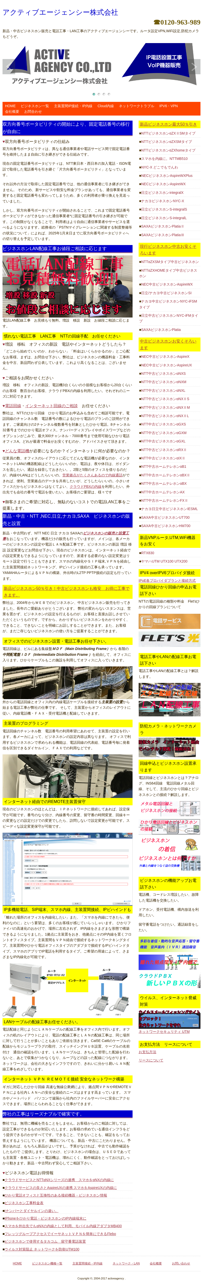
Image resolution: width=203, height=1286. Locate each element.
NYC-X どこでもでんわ (159, 167)
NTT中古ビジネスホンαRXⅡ (164, 450)
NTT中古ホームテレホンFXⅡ (164, 500)
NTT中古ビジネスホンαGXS (163, 424)
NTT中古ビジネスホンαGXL (163, 441)
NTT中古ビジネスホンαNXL (163, 390)
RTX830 (147, 553)
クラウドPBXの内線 (86, 486)
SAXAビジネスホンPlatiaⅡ (162, 226)
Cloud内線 (105, 106)
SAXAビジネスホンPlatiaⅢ (162, 235)
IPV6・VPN (168, 106)
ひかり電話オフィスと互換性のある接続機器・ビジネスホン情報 (56, 1195)
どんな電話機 (17, 451)
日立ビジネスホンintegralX (162, 193)
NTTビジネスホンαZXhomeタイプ (168, 150)
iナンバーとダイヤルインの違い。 (31, 1211)
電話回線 (13, 406)
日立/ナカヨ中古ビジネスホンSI (166, 293)
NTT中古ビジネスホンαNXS (163, 373)
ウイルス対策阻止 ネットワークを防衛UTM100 (42, 1249)
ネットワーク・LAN (126, 1263)
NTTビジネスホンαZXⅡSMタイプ (168, 133)
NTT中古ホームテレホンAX (163, 492)
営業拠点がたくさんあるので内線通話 (92, 475)
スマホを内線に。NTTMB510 (164, 159)
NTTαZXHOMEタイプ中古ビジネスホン (168, 273)
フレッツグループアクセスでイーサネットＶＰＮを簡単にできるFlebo (60, 1234)
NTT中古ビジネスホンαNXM (163, 382)
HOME (10, 106)
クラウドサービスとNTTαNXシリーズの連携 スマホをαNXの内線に (59, 1180)
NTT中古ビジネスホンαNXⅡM (165, 407)
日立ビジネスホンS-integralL (164, 218)
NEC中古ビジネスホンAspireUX (166, 365)
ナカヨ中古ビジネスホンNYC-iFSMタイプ (168, 304)
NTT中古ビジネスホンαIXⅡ (163, 458)
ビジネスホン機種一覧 (47, 1263)
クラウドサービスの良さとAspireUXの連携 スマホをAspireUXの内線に (61, 1188)
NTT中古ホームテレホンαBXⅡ (165, 475)
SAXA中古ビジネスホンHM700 (165, 526)
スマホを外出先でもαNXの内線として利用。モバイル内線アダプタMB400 (63, 1226)
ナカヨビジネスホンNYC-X (162, 201)
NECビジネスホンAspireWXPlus (166, 176)
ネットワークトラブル (136, 106)
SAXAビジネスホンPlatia (161, 330)
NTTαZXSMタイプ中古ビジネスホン (170, 262)
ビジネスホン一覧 (35, 106)
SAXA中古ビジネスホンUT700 (165, 517)
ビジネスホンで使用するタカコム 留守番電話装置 (45, 1241)
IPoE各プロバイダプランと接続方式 (167, 581)
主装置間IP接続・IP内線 (73, 106)
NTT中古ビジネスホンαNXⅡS (165, 399)
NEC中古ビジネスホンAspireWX (167, 284)
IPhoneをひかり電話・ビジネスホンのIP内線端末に (45, 1218)
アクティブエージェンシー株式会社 (60, 12)
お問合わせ (33, 111)
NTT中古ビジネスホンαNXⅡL (165, 416)
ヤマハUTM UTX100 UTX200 (164, 561)
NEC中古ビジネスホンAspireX (165, 357)
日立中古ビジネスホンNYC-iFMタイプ (168, 318)
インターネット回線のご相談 (51, 406)
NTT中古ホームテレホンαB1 (163, 466)
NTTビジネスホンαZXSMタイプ (166, 142)
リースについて (151, 1060)
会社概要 (12, 111)
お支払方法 (147, 1052)
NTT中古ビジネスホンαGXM (163, 433)
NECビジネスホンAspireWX (163, 184)
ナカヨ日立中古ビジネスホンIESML (169, 509)
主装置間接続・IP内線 (87, 1263)
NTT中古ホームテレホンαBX (164, 483)
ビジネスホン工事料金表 (24, 1203)
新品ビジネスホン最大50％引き (168, 124)
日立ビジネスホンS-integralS (164, 209)
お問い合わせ (181, 1263)
